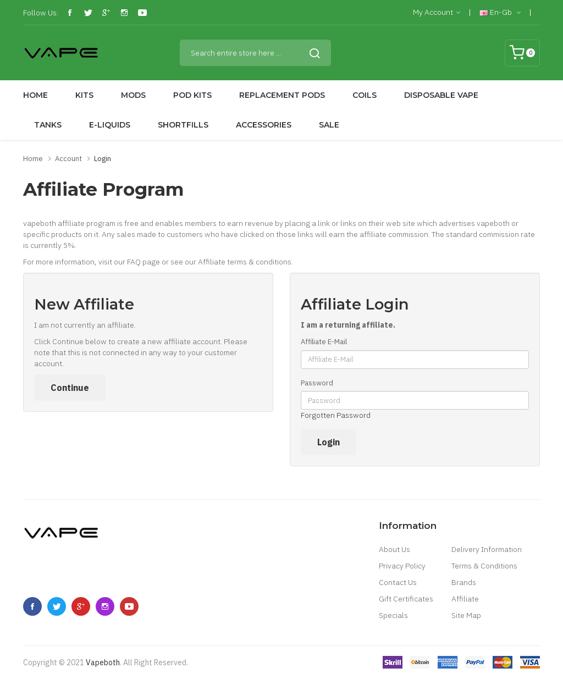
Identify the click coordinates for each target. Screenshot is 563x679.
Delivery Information (486, 549)
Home (33, 158)
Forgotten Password (336, 415)
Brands (463, 582)
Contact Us (398, 582)
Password (317, 383)
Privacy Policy (402, 566)
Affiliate (465, 599)
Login (102, 158)
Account (68, 158)
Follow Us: (40, 13)
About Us (394, 549)
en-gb (500, 12)
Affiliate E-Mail (324, 341)
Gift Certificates (406, 599)
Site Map (466, 615)
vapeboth (103, 662)
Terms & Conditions (484, 566)
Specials (393, 615)
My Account (436, 12)
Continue (70, 387)
